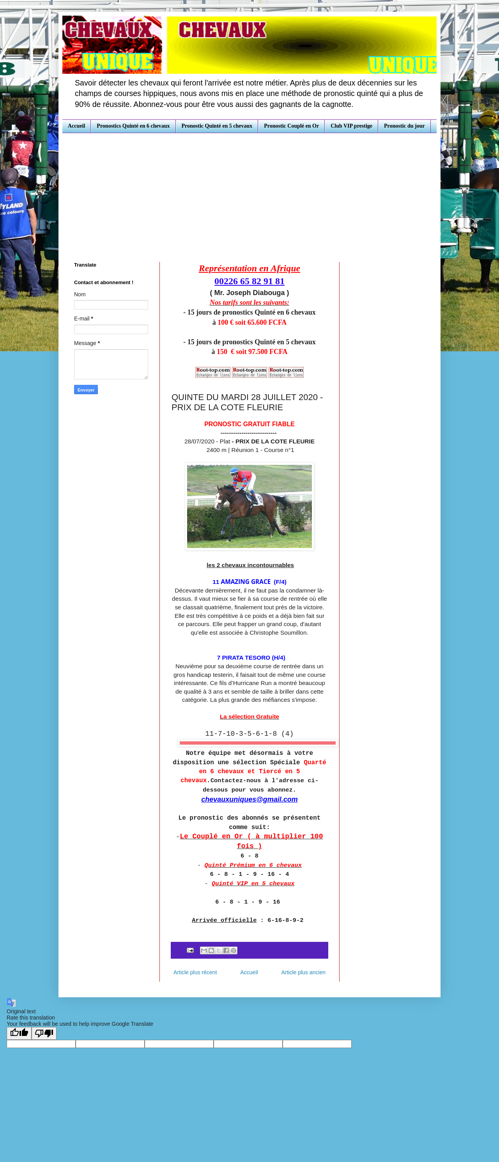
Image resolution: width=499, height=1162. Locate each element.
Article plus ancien (303, 972)
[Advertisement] (249, 191)
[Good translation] (19, 1033)
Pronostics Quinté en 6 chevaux (133, 126)
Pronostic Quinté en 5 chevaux (217, 126)
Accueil (76, 126)
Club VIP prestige (351, 126)
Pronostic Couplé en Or (291, 126)
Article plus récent (195, 972)
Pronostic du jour (404, 126)
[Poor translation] (44, 1033)
